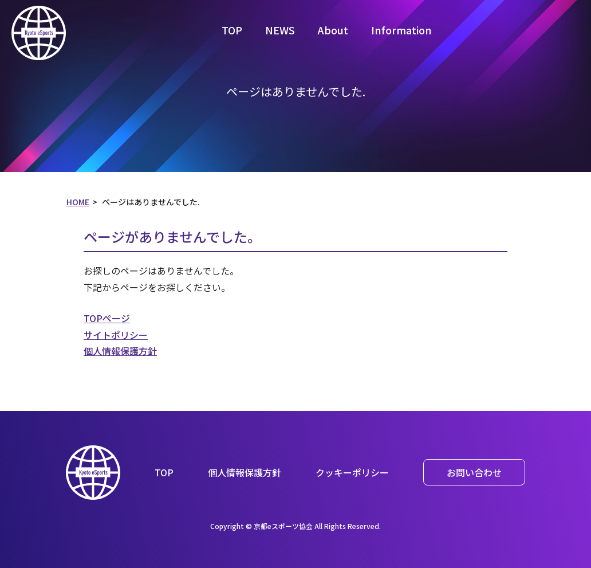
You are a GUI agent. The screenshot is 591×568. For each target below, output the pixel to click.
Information (401, 29)
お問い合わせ (474, 472)
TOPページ (107, 318)
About (333, 29)
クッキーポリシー (352, 472)
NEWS (280, 29)
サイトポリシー (116, 335)
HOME (77, 201)
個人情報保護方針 (120, 351)
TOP (232, 29)
